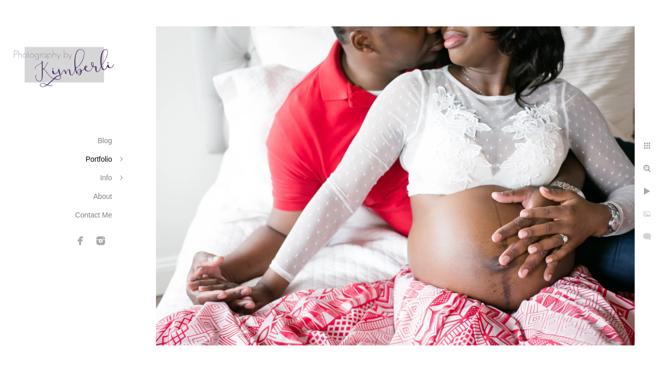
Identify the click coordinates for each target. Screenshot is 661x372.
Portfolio (99, 159)
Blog (105, 140)
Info (106, 178)
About (102, 196)
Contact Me (93, 215)
